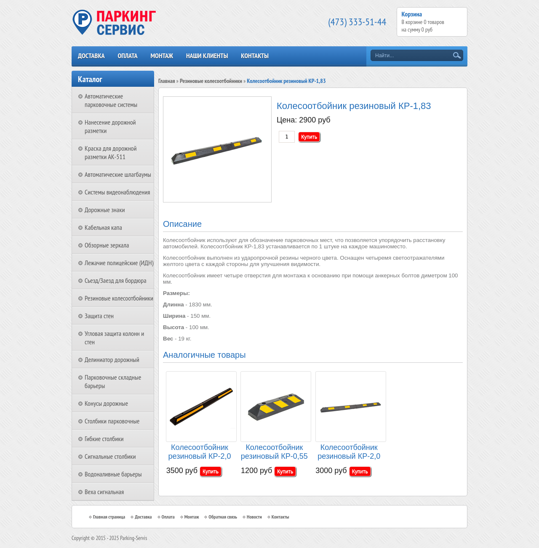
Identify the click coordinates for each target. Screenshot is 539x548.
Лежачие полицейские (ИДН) (119, 262)
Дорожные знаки (105, 209)
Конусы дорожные (106, 403)
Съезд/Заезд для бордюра (116, 280)
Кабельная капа (103, 227)
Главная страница (109, 516)
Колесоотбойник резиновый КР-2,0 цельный (199, 452)
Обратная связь (222, 516)
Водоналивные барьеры (113, 474)
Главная (166, 81)
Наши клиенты (207, 55)
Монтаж (161, 55)
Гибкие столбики (104, 438)
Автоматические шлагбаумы (118, 174)
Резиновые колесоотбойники (119, 298)
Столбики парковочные (112, 421)
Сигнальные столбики (110, 456)
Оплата (127, 55)
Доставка (91, 55)
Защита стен (99, 315)
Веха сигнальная (104, 491)
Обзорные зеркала (107, 245)
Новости (254, 516)
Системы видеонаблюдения (117, 192)
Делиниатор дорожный (112, 359)
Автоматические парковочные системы (111, 100)
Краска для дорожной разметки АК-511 (111, 152)
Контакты (255, 55)
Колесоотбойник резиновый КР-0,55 (274, 451)
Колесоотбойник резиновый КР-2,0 (349, 451)
